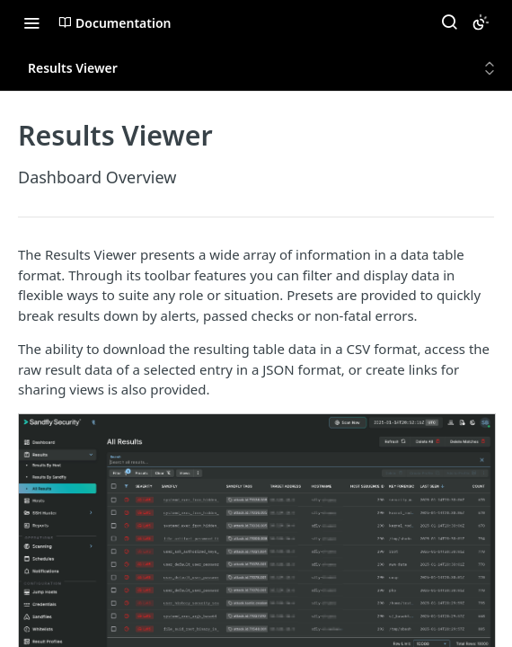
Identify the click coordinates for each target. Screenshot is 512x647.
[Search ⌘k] (449, 22)
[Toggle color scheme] (480, 22)
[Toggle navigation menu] (31, 22)
